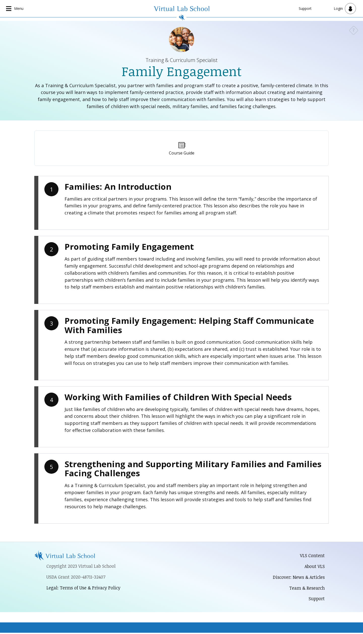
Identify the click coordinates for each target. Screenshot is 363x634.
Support (305, 8)
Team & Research (306, 589)
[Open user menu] (345, 8)
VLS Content (312, 555)
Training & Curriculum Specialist (182, 60)
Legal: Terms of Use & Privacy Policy (84, 588)
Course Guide (181, 153)
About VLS (314, 566)
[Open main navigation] (15, 9)
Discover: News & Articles (298, 578)
